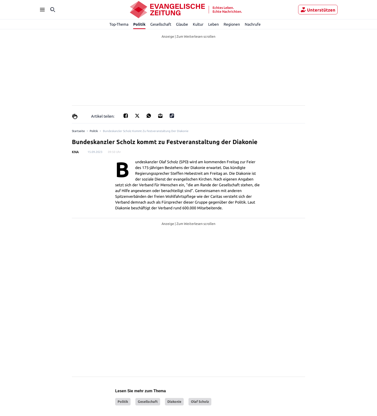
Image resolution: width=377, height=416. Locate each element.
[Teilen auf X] (136, 116)
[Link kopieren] (170, 116)
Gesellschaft (160, 24)
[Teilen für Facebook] (124, 116)
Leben (213, 24)
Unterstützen (317, 10)
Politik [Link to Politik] (93, 131)
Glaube (182, 24)
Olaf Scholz (200, 325)
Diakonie (174, 325)
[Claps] (75, 116)
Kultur (199, 24)
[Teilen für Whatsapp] (147, 116)
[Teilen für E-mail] (159, 116)
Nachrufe (253, 24)
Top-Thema (118, 24)
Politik (139, 24)
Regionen (232, 24)
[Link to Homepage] (78, 131)
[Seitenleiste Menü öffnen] (42, 9)
